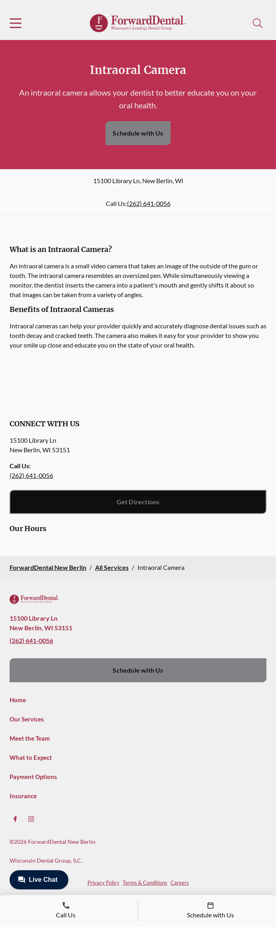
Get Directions (138, 501)
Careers (180, 882)
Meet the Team (30, 738)
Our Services (27, 719)
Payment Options (33, 776)
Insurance (23, 795)
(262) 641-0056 (149, 203)
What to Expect (31, 757)
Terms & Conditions (145, 882)
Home (18, 699)
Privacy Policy (103, 882)
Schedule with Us (138, 133)
